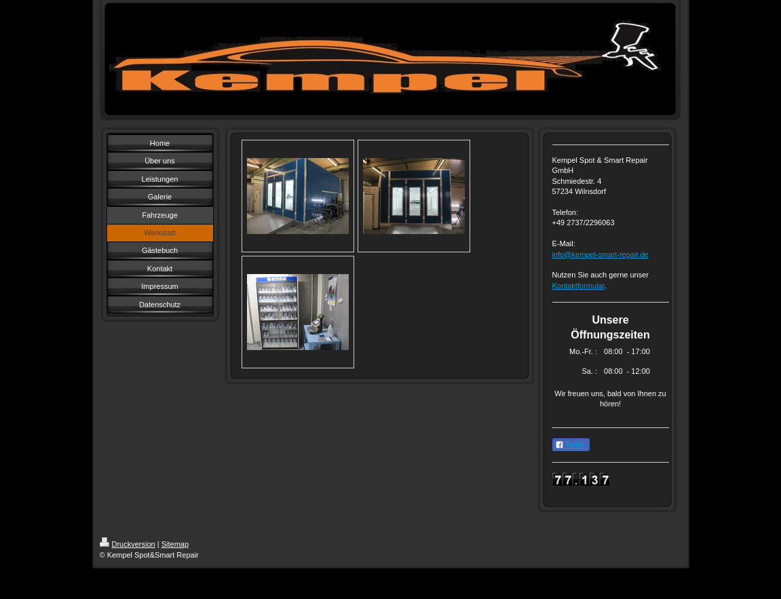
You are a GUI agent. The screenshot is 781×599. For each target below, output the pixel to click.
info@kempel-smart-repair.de (600, 254)
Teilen (571, 445)
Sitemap (175, 544)
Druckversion (127, 544)
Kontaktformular (578, 286)
